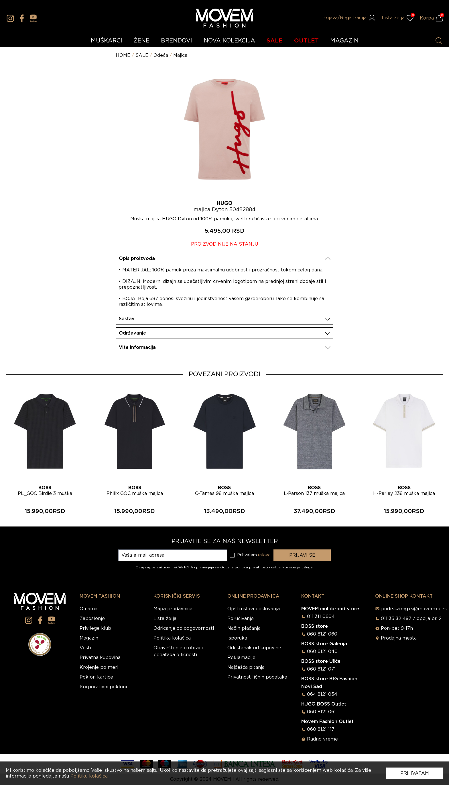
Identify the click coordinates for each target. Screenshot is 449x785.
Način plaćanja (244, 628)
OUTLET (306, 41)
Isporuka (237, 638)
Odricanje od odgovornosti (183, 628)
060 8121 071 (321, 669)
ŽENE (141, 41)
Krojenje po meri (99, 667)
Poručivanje (240, 618)
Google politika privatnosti (244, 567)
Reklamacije (241, 657)
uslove (264, 555)
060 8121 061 (321, 712)
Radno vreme (322, 739)
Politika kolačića (172, 638)
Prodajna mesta (399, 638)
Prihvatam (414, 773)
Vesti (85, 648)
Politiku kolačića (89, 776)
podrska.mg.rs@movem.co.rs (414, 609)
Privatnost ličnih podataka (257, 677)
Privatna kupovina (100, 657)
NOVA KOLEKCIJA (229, 41)
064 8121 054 (322, 694)
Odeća (160, 55)
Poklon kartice (96, 677)
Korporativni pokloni (103, 687)
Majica (180, 55)
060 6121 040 (322, 651)
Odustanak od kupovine (254, 648)
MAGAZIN (344, 41)
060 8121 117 (320, 729)
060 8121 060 (322, 634)
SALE (275, 41)
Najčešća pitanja (246, 667)
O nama (88, 609)
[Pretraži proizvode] (439, 41)
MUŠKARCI (106, 41)
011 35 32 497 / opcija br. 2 (411, 618)
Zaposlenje (92, 618)
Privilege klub (95, 628)
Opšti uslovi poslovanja (253, 609)
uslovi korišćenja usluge (292, 567)
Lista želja (164, 618)
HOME (123, 55)
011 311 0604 (321, 616)
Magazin (89, 638)
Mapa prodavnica (172, 609)
